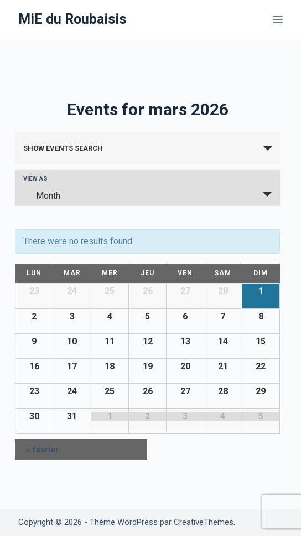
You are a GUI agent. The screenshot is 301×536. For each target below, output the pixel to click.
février (42, 450)
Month (41, 195)
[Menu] (278, 19)
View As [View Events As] (35, 179)
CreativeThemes (203, 522)
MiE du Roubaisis (72, 19)
